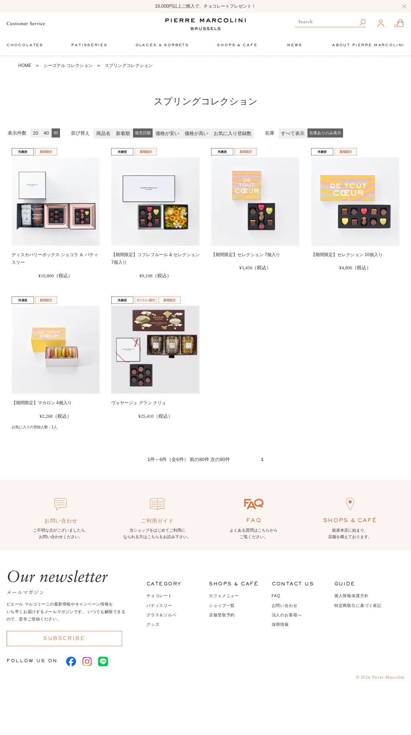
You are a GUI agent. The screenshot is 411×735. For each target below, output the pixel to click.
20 (35, 133)
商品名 (103, 133)
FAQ (276, 595)
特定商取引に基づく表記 (358, 605)
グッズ (153, 624)
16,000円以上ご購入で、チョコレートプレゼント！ (205, 6)
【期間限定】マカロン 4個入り (42, 402)
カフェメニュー (224, 595)
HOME (24, 65)
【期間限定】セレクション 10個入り (347, 254)
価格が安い (167, 133)
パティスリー (159, 605)
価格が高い (196, 133)
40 (46, 133)
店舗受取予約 (222, 615)
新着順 (123, 133)
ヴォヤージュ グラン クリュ (138, 402)
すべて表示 (293, 133)
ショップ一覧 (222, 605)
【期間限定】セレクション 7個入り (245, 254)
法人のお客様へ (287, 615)
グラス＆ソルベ (161, 615)
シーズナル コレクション (68, 65)
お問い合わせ (285, 605)
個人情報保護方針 (351, 595)
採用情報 (280, 624)
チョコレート (159, 595)
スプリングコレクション (129, 65)
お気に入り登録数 (232, 133)
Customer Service (26, 24)
